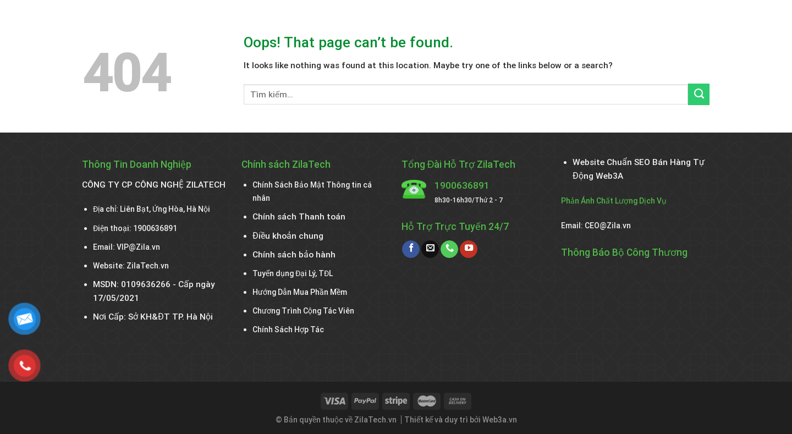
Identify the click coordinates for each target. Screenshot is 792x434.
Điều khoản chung (287, 236)
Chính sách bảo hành (294, 255)
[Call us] (449, 249)
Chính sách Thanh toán (298, 217)
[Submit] (699, 94)
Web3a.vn (499, 419)
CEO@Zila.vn (608, 225)
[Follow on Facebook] (411, 249)
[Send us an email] (430, 249)
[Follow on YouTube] (468, 249)
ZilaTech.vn (148, 265)
